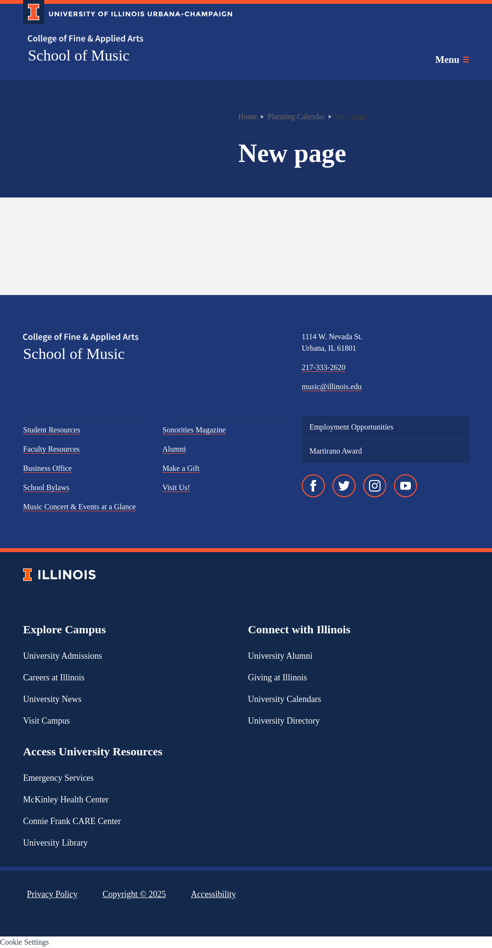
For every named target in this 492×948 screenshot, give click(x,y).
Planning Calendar (296, 116)
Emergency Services (58, 778)
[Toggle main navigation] (452, 59)
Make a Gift (180, 468)
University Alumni (280, 656)
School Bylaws (46, 487)
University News (52, 699)
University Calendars (284, 699)
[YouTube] (405, 485)
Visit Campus (46, 721)
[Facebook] (313, 485)
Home (247, 116)
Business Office (47, 468)
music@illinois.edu (332, 386)
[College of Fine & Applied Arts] (124, 39)
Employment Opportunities (351, 427)
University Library (55, 843)
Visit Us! (176, 487)
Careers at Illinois (54, 677)
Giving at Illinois (277, 677)
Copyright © (134, 894)
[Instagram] (374, 485)
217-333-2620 (323, 367)
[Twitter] (344, 485)
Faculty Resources (51, 449)
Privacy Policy (52, 894)
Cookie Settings (24, 942)
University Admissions (62, 656)
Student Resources (51, 430)
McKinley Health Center (66, 799)
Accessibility (213, 894)
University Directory (284, 721)
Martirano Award (335, 451)
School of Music (79, 55)
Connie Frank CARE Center (72, 821)
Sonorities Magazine (194, 430)
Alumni (174, 449)
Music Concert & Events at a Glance (79, 507)
